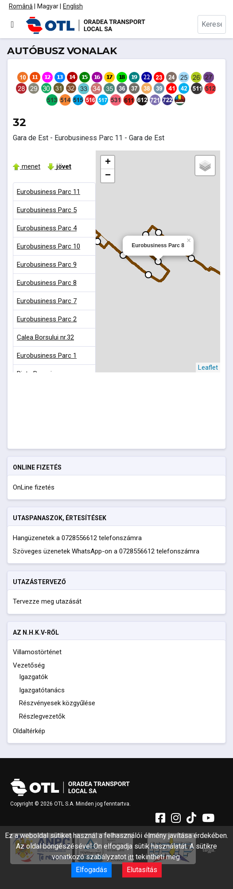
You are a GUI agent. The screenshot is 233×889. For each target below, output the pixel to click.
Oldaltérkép (29, 731)
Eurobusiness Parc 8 (47, 283)
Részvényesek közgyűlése (57, 703)
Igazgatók (33, 677)
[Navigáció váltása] (12, 24)
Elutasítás (142, 869)
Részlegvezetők (42, 716)
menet (26, 166)
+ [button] (108, 162)
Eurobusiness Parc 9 (47, 265)
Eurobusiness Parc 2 (47, 319)
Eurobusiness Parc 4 (47, 228)
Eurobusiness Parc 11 (48, 192)
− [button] (108, 175)
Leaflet (208, 367)
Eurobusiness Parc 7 (47, 301)
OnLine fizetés (33, 487)
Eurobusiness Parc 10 (48, 246)
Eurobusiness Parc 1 (47, 356)
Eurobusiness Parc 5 (47, 210)
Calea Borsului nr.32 (45, 337)
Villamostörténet (37, 652)
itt (131, 857)
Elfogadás (91, 869)
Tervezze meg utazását (47, 601)
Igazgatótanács (42, 690)
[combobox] (212, 24)
